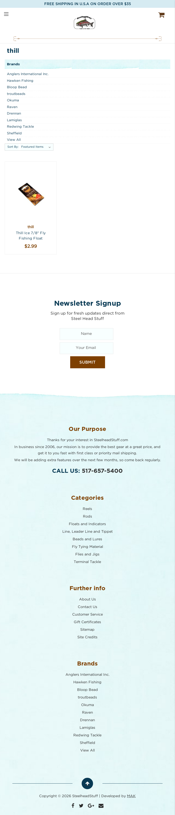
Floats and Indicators (87, 524)
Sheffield (14, 133)
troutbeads (16, 93)
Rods (87, 516)
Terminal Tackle (87, 562)
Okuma (13, 100)
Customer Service (87, 614)
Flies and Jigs (88, 554)
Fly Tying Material (87, 547)
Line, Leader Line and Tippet (87, 531)
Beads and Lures (87, 539)
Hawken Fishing (20, 80)
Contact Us (87, 607)
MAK (131, 796)
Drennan (14, 113)
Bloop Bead (17, 87)
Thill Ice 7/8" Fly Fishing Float (31, 235)
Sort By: (13, 147)
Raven (12, 107)
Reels (87, 509)
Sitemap (87, 629)
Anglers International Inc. (28, 74)
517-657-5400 (102, 471)
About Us (87, 599)
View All (14, 139)
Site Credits (88, 637)
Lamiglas (14, 120)
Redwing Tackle (20, 126)
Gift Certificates (87, 622)
